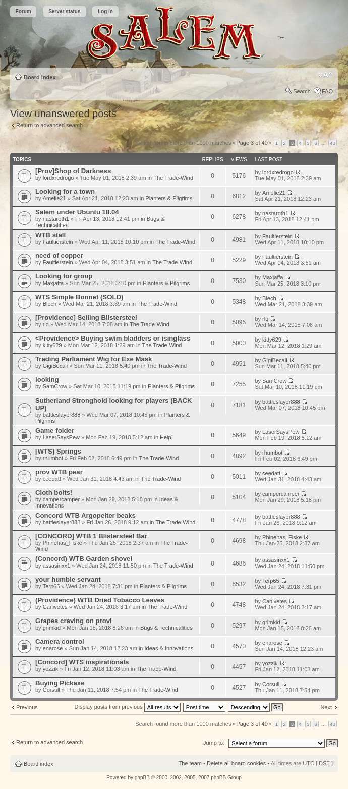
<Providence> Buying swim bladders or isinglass (112, 338)
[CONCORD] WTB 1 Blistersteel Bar (91, 536)
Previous (27, 707)
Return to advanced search (49, 125)
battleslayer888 (62, 415)
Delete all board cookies (236, 763)
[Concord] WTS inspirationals (82, 662)
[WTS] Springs (58, 451)
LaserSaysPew (61, 437)
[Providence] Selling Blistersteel (86, 317)
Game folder (54, 430)
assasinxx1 (56, 565)
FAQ (327, 91)
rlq (46, 324)
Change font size (325, 75)
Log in (105, 11)
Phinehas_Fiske (62, 543)
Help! (166, 437)
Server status (64, 11)
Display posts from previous (128, 707)
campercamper (61, 499)
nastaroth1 (56, 219)
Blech (50, 304)
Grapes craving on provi (73, 621)
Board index (40, 77)
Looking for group (64, 276)
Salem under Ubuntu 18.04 (77, 212)
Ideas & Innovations (169, 648)
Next (326, 707)
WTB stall (50, 235)
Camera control (59, 641)
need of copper (59, 255)
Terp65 (51, 586)
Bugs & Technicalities (166, 628)
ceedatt (52, 479)
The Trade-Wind (173, 178)
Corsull (51, 690)
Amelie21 (54, 198)
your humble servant (68, 579)
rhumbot (53, 458)
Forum (23, 11)
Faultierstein (58, 242)
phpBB (142, 777)
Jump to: (213, 743)
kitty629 (52, 345)
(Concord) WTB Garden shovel (83, 558)
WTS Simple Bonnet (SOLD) (79, 297)
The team (190, 763)
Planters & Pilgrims (168, 198)
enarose (53, 648)
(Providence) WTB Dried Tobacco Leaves (99, 600)
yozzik (51, 669)
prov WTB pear (59, 472)
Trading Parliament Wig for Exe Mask (93, 359)
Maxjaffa (53, 283)
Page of (251, 143)
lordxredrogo (58, 178)
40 (332, 143)
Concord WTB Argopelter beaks (85, 515)
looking (47, 379)
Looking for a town (65, 191)
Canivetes (55, 607)
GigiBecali (55, 366)
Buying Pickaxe (59, 683)
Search (302, 91)
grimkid (52, 628)
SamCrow (55, 386)
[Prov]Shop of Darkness (73, 171)
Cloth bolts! (53, 492)
